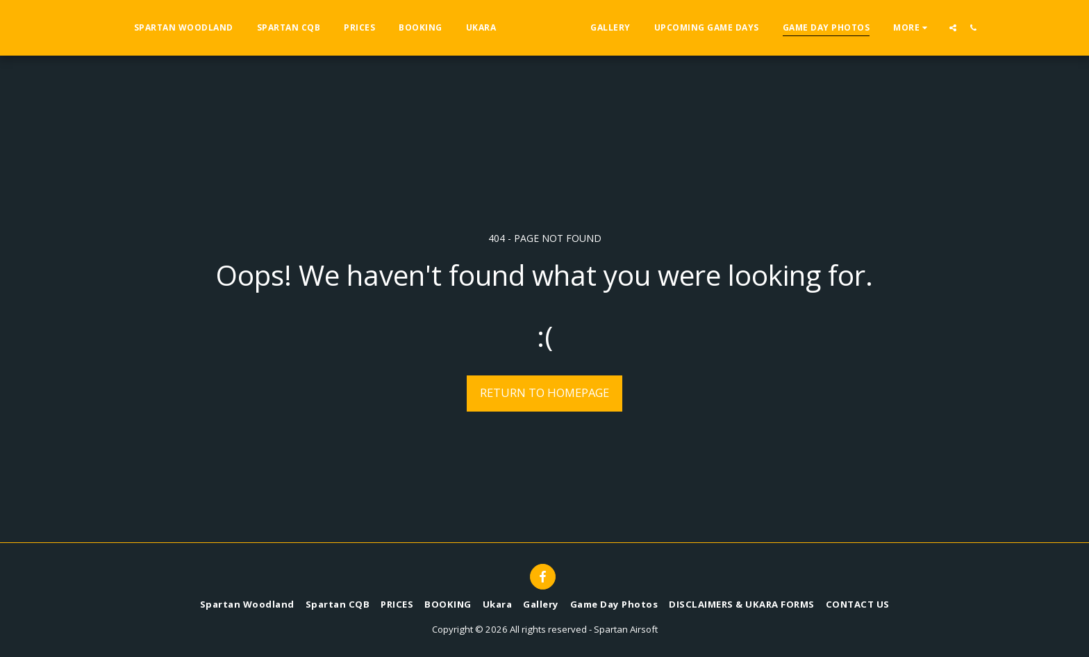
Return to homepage (544, 392)
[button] (980, 27)
